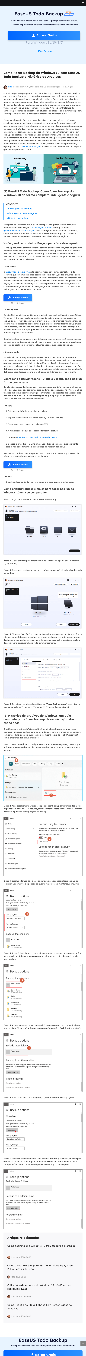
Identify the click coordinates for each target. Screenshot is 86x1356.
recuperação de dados (42, 227)
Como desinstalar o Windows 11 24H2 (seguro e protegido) (41, 1245)
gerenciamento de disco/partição (19, 230)
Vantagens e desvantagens (22, 213)
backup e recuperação (30, 146)
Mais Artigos (67, 87)
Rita (10, 87)
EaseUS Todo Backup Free (18, 272)
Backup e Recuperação (50, 87)
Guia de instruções (18, 218)
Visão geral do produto (20, 208)
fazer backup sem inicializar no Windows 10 (37, 437)
